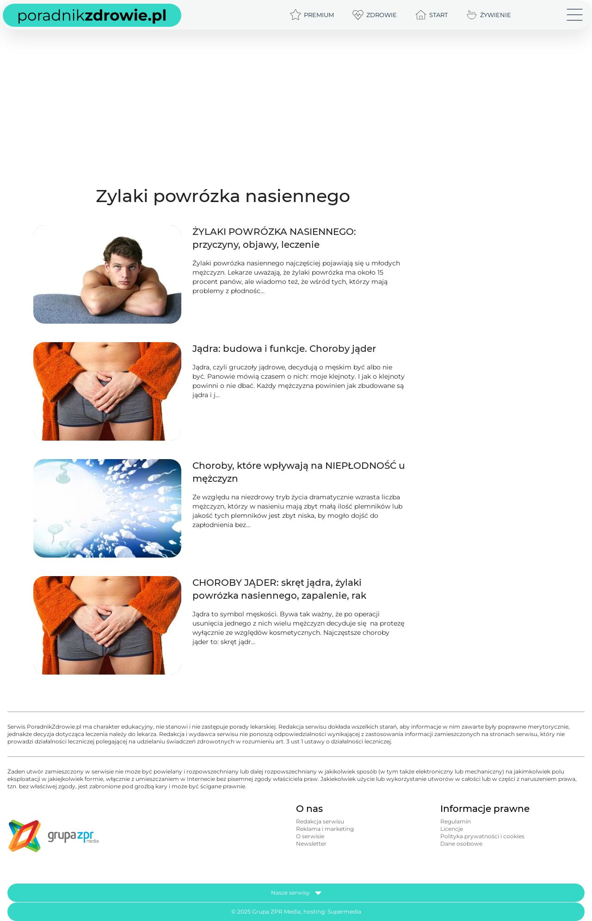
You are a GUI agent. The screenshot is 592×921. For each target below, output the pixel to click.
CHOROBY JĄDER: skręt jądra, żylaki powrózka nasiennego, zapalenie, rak (279, 589)
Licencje (451, 828)
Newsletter (311, 843)
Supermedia (344, 911)
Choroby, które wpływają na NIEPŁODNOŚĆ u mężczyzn (298, 472)
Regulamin (455, 821)
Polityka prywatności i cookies (482, 836)
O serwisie (310, 836)
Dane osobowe (461, 843)
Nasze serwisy (296, 893)
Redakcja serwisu (320, 821)
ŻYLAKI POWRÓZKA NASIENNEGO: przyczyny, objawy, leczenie (274, 238)
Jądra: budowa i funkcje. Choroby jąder (284, 348)
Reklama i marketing (325, 828)
